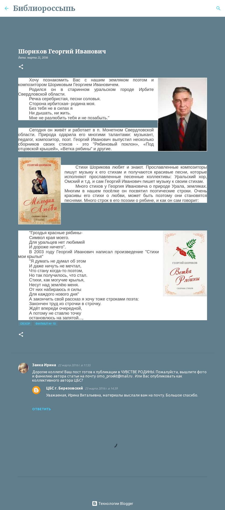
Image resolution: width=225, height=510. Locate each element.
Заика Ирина (44, 365)
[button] (21, 67)
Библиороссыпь (44, 8)
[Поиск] (82, 8)
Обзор (25, 323)
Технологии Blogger (112, 503)
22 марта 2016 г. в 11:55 (74, 365)
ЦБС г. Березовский (64, 388)
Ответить (41, 409)
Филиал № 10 (45, 323)
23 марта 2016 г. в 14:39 (101, 388)
